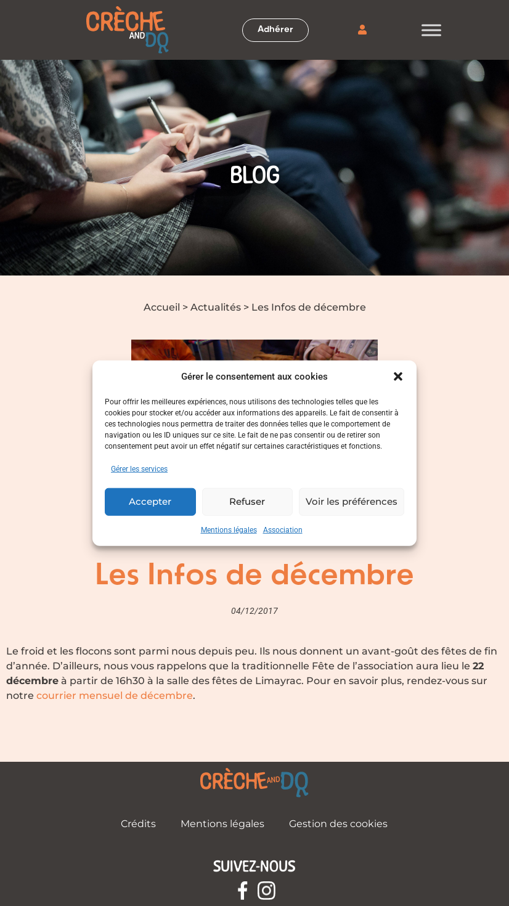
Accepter (150, 501)
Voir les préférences (351, 501)
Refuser (247, 501)
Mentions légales (229, 529)
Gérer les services (139, 468)
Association (283, 529)
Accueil (162, 307)
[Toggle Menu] (431, 30)
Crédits (138, 824)
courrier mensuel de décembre (114, 695)
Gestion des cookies (338, 824)
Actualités (215, 307)
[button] (398, 376)
